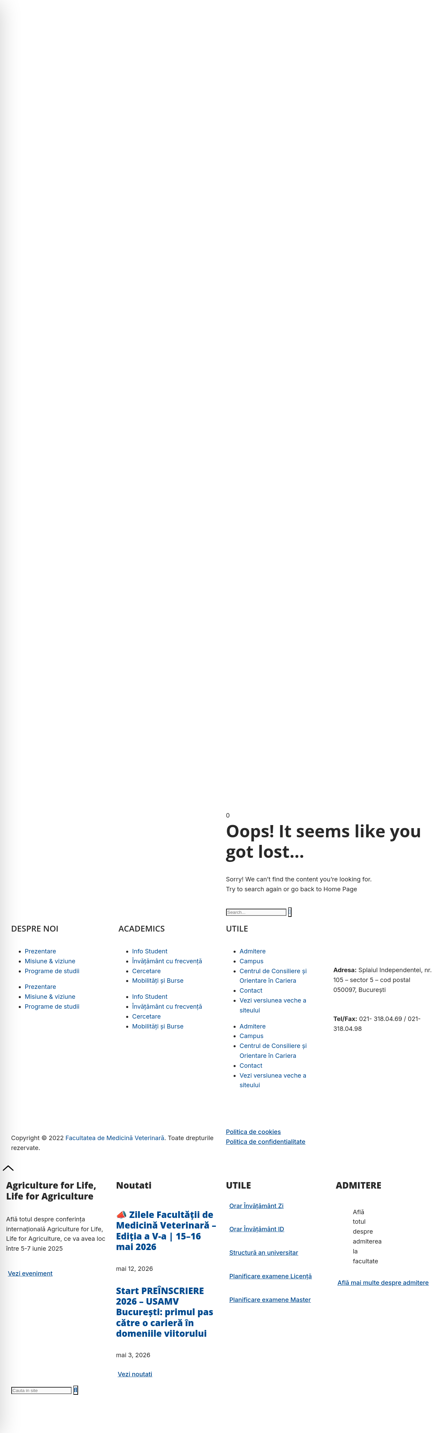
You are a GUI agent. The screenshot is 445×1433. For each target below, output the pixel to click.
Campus (252, 961)
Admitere (253, 951)
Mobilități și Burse (158, 980)
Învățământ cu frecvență (167, 961)
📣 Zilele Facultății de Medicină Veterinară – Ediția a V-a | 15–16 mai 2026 (166, 1230)
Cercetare (146, 971)
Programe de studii (52, 971)
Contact (251, 990)
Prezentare (40, 951)
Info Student (150, 951)
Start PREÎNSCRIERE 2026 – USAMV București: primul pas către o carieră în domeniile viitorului (164, 1312)
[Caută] (290, 912)
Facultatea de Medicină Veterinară (114, 1137)
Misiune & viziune (50, 961)
